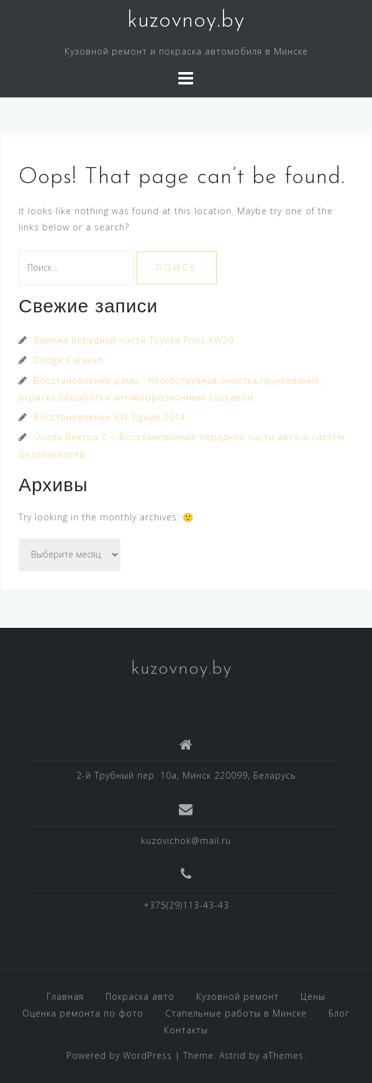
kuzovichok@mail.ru (186, 840)
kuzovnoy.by (186, 21)
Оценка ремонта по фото (82, 1013)
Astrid (232, 1055)
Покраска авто (140, 996)
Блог (339, 1013)
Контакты (186, 1030)
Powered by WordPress (119, 1055)
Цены (313, 996)
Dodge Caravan (68, 360)
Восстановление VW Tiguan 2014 (110, 417)
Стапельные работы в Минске (236, 1013)
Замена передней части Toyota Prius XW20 (134, 340)
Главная (65, 996)
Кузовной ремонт (237, 996)
